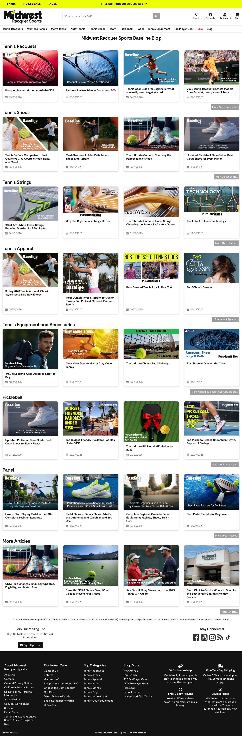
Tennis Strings (92, 688)
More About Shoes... (227, 176)
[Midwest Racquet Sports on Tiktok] (228, 637)
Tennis (10, 3)
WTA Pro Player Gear (136, 683)
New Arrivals (131, 670)
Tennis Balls (91, 683)
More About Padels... (226, 535)
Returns (48, 675)
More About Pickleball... (225, 464)
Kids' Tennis (78, 29)
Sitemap (9, 708)
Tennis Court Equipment (98, 700)
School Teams (132, 692)
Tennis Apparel (93, 679)
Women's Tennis (37, 29)
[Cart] (237, 16)
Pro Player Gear (183, 29)
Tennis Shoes (97, 29)
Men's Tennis (59, 29)
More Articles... (230, 611)
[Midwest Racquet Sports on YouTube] (204, 637)
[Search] (156, 16)
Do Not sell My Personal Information (18, 693)
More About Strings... (226, 243)
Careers (9, 679)
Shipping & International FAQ (61, 683)
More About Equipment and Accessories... (215, 391)
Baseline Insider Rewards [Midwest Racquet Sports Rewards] (59, 700)
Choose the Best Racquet (59, 688)
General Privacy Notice (18, 683)
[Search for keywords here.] (107, 16)
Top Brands (130, 675)
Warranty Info (52, 679)
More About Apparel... (226, 319)
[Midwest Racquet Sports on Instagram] (212, 637)
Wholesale (50, 705)
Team (113, 29)
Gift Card (49, 692)
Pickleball (32, 3)
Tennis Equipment (159, 29)
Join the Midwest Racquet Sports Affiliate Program (20, 718)
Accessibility (12, 699)
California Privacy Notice (19, 687)
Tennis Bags (91, 692)
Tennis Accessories (95, 696)
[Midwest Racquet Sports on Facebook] (196, 639)
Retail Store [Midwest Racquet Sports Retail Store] (11, 712)
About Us (9, 674)
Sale (200, 29)
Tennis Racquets (13, 29)
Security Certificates (17, 703)
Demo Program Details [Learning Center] (57, 696)
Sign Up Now (30, 645)
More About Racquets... (225, 106)
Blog (209, 29)
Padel (52, 3)
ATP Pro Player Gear (135, 679)
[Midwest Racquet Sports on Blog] (220, 637)
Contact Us (51, 670)
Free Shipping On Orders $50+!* (124, 4)
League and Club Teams (138, 696)
